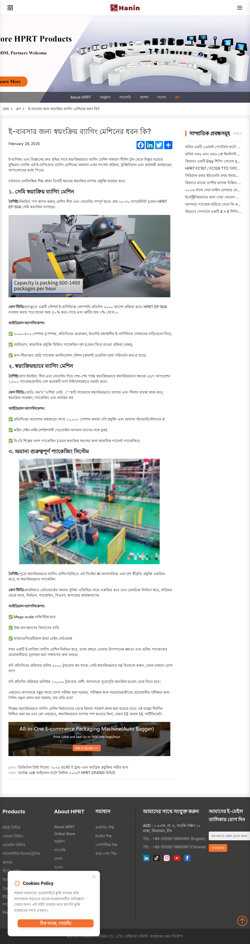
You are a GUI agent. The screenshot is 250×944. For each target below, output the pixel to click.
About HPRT (80, 97)
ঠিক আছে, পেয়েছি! (55, 925)
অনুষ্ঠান (105, 97)
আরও (237, 133)
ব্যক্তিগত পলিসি (136, 936)
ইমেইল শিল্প (103, 836)
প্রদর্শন (144, 97)
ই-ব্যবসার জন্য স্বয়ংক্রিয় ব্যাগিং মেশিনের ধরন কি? (63, 109)
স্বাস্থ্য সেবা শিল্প (106, 853)
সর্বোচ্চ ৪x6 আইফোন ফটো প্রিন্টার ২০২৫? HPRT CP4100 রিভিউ (66, 772)
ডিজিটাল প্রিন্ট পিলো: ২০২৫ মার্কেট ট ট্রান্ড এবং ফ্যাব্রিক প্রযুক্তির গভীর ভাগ (73, 767)
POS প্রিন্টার (11, 827)
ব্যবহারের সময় (160, 936)
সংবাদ (161, 97)
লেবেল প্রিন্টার (13, 836)
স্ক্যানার (7, 862)
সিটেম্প (177, 936)
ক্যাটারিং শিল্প (104, 827)
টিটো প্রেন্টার (12, 871)
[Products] (10, 7)
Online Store (64, 834)
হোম (6, 109)
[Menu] (239, 7)
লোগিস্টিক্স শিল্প (106, 845)
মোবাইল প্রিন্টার (14, 845)
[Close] (94, 878)
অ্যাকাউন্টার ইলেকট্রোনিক (21, 853)
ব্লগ (177, 97)
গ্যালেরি (125, 97)
